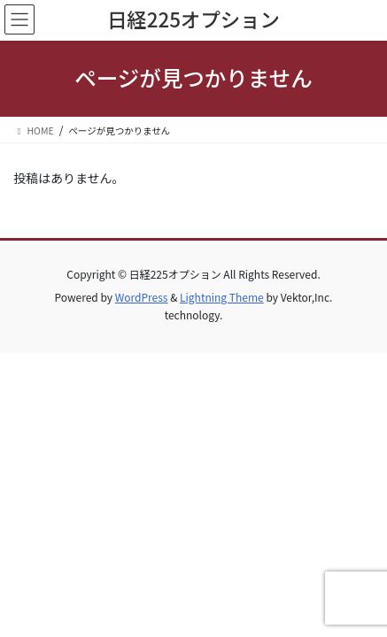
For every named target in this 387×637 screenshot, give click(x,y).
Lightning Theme (222, 296)
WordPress (141, 296)
